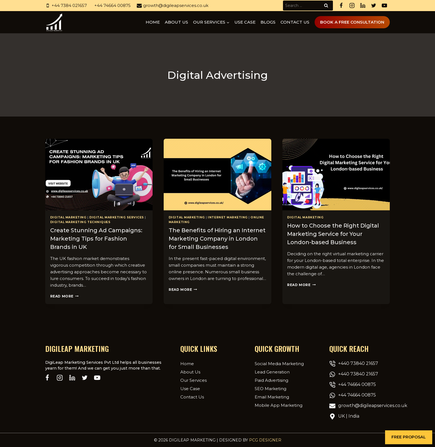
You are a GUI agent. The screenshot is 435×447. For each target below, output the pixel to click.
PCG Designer (265, 440)
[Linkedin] (362, 5)
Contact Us (294, 22)
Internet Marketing (227, 217)
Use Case (245, 22)
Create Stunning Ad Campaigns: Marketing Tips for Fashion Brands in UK (96, 238)
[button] (408, 437)
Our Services (193, 380)
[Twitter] (373, 5)
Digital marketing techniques (80, 222)
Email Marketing (272, 397)
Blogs (268, 22)
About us (176, 22)
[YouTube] (384, 5)
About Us (190, 372)
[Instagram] (352, 5)
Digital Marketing (68, 217)
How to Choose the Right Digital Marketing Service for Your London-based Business (333, 234)
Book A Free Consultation (352, 22)
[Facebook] (341, 5)
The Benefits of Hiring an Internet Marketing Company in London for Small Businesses (217, 238)
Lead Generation (272, 372)
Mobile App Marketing (278, 405)
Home (153, 22)
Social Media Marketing (279, 363)
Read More (64, 296)
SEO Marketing (270, 388)
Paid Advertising (271, 380)
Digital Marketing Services (116, 217)
